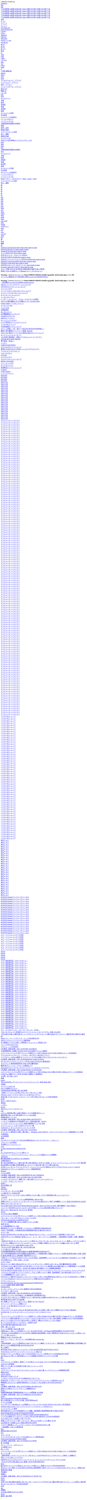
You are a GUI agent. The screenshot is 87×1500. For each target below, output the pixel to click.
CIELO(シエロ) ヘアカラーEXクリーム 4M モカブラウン (21, 1095)
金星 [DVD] (5, 1224)
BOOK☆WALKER (7, 361)
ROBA (3, 1390)
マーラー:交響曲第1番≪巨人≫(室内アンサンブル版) (19, 1222)
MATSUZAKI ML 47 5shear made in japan (15, 249)
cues (2, 232)
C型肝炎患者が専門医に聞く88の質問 (14, 1090)
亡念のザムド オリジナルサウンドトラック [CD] (18, 1128)
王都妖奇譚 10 (6, 1161)
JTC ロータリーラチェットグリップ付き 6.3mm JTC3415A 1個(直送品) (25, 1061)
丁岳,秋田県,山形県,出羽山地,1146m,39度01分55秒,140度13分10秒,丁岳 (25, 9)
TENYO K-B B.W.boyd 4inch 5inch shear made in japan (19, 247)
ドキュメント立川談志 (9, 1142)
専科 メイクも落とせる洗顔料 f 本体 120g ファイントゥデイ (22, 1366)
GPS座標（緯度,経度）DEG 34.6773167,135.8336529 (19, 1130)
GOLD (3, 1212)
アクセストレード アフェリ (11, 80)
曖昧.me (3, 91)
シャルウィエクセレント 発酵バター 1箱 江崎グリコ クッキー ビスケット (27, 1179)
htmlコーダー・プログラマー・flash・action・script (18, 179)
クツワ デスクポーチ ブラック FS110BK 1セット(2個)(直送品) (22, 1437)
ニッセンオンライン (8, 297)
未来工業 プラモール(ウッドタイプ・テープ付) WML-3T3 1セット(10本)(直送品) (29, 1097)
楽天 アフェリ (6, 84)
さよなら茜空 (5, 1173)
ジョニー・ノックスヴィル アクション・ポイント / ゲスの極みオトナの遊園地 (28, 1155)
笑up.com (4, 89)
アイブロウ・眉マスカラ (9, 1291)
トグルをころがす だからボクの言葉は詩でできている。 (21, 1378)
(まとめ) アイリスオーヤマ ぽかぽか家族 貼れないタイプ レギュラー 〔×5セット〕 (30, 1140)
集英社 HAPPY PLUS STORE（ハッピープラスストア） (20, 349)
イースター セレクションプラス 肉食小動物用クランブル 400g (23, 1123)
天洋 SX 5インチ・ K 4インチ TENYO (14, 255)
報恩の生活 (5, 1372)
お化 (2, 1146)
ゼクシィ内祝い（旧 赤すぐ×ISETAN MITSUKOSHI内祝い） (22, 329)
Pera (2, 1429)
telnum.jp (4, 35)
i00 (2, 230)
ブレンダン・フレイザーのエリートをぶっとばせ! (18, 1218)
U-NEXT (4, 370)
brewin (3, 1107)
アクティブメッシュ (8, 1281)
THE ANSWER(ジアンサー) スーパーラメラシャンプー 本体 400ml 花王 (26, 1082)
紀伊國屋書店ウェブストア (10, 314)
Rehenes (3, 1171)
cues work (4, 221)
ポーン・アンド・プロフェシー (12, 1445)
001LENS (4, 375)
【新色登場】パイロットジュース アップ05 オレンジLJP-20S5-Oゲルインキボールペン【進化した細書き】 (38, 1455)
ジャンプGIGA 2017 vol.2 (9, 1044)
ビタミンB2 (5, 1232)
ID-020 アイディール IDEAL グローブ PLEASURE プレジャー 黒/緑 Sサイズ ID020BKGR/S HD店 (35, 1354)
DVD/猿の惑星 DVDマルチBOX (12, 1492)
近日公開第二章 (6, 1185)
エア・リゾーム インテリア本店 (12, 935)
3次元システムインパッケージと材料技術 (15, 1040)
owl (2, 64)
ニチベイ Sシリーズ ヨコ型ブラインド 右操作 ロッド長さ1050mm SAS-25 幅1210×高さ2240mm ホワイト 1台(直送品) (42, 1216)
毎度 (2, 125)
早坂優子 (4, 1472)
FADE (3, 1099)
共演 (2, 1486)
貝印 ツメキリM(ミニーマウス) (12, 1457)
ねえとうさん (5, 1308)
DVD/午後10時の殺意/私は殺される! (13, 1325)
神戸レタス (5, 840)
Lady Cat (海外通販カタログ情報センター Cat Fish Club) (20, 301)
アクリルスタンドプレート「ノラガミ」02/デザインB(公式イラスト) (25, 1055)
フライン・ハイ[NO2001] (9, 1047)
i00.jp (2, 75)
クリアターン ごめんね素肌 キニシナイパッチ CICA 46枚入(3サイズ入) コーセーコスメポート (34, 1057)
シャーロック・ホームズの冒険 (12, 1191)
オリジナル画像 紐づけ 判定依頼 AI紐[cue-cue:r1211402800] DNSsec (24, 277)
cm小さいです (6, 1368)
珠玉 (2, 51)
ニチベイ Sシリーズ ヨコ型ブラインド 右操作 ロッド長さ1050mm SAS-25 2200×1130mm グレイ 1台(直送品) (38, 1451)
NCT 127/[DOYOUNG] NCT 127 (25, 1414)
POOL (3, 1480)
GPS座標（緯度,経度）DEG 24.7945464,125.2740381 (19, 1441)
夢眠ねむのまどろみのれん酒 (11, 1337)
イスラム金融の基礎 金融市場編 (12, 1285)
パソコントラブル (7, 121)
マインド (4, 23)
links (2, 142)
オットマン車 (5, 1453)
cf (1, 69)
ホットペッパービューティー (11, 335)
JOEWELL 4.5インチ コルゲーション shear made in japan (20, 265)
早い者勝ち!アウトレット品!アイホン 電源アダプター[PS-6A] (22, 1301)
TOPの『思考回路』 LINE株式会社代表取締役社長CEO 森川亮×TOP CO (26, 1230)
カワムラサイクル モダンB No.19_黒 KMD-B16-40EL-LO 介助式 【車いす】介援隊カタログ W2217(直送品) (38, 1310)
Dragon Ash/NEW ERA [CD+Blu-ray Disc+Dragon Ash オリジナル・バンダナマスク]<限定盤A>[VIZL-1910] (37, 1234)
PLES (2, 1478)
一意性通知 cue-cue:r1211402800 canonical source (17, 282)
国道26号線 (5, 130)
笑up (2, 241)
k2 (1, 53)
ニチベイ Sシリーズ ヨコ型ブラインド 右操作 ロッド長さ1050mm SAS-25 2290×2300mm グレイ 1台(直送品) (38, 1053)
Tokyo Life (4, 382)
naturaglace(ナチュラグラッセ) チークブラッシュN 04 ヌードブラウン (25, 1068)
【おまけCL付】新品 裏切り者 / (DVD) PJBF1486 (18, 1247)
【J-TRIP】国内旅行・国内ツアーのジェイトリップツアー (21, 337)
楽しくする (5, 1449)
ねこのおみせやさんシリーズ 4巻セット (15, 1152)
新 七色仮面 (5, 1443)
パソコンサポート (7, 119)
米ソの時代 (5, 1347)
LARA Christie (5, 371)
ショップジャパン (7, 373)
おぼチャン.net (6, 40)
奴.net (3, 47)
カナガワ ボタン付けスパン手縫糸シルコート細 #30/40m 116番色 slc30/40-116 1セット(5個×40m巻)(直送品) (38, 1297)
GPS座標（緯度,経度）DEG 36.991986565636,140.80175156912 (22, 1059)
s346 (2, 55)
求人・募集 (5, 134)
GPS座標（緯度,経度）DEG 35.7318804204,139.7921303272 (21, 1394)
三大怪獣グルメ (6, 1447)
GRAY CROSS (6, 1374)
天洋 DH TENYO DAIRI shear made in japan (15, 257)
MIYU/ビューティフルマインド (12, 1109)
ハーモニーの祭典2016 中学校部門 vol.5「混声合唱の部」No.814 (23, 1121)
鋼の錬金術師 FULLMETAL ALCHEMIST (15, 1158)
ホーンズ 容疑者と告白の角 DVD (12, 1329)
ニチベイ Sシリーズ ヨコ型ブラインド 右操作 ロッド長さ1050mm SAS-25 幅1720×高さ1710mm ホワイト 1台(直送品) (42, 1316)
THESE (3, 1187)
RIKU (3, 1384)
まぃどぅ (4, 26)
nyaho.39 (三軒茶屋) (8, 1364)
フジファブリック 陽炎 (9, 1409)
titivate (3, 951)
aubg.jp (3, 73)
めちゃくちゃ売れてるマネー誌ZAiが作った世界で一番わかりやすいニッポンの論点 (31, 1320)
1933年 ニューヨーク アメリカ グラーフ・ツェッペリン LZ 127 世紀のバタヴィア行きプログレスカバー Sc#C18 (40, 1167)
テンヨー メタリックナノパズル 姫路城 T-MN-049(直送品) (21, 1289)
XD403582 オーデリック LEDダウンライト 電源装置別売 (21, 1169)
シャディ (4, 343)
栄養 (2, 1078)
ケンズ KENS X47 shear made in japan (13, 253)
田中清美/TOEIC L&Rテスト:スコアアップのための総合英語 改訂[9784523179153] (29, 1349)
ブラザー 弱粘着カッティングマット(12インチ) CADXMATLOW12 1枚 (25, 1425)
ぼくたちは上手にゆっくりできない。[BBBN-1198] (19, 1322)
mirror (3, 1080)
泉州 (2, 102)
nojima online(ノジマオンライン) (12, 303)
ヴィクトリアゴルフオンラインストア (14, 293)
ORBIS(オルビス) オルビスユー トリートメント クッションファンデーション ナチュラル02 (33, 1460)
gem (2, 62)
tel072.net (4, 38)
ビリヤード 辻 (6, 138)
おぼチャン (5, 226)
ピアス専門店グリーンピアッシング (13, 322)
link (2, 5)
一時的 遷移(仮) (6, 71)
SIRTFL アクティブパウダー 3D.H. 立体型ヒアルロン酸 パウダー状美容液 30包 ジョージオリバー (35, 1195)
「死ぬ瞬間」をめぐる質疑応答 (12, 1427)
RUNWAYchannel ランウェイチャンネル (15, 897)
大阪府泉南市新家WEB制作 (10, 123)
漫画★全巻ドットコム (9, 1117)
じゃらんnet (5, 308)
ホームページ (5, 98)
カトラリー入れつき (8, 1086)
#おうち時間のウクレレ (9, 1088)
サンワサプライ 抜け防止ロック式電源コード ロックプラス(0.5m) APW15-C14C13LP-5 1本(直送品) (35, 1404)
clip (2, 1488)
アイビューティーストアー (10, 420)
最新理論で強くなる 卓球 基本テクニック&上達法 (18, 1115)
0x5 (2, 237)
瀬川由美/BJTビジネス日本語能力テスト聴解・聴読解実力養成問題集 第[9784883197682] (32, 1411)
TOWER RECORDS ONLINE (10, 339)
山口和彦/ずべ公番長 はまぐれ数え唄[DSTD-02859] (19, 1423)
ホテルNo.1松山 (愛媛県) (9, 1214)
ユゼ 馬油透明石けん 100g (10, 1226)
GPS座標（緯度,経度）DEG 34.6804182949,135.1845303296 (21, 1070)
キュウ (3, 21)
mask (2, 67)
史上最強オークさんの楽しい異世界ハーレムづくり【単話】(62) (23, 1042)
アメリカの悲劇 (6, 1402)
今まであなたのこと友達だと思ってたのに (16, 1418)
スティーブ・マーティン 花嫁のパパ (14, 1304)
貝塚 (2, 107)
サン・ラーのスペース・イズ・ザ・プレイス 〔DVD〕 (20, 1030)
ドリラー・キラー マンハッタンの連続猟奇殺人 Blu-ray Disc (22, 1199)
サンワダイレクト (7, 365)
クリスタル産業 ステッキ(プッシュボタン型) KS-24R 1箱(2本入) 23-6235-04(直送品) (30, 1416)
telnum (3, 224)
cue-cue (3, 234)
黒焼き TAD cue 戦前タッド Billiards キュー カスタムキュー (22, 271)
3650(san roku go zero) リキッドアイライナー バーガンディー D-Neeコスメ (27, 1406)
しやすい (4, 1105)
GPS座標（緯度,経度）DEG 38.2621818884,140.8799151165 (21, 1386)
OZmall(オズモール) (8, 316)
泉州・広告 (5, 128)
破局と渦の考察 (6, 1496)
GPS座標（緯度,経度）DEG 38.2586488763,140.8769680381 (21, 1293)
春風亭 (3, 1474)
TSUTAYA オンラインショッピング (13, 287)
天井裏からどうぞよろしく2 (11, 1144)
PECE (3, 1494)
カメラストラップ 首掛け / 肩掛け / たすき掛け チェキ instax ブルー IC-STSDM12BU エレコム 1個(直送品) (38, 1362)
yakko (3, 58)
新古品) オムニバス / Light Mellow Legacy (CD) (17, 1245)
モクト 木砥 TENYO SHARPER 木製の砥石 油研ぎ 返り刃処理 (22, 269)
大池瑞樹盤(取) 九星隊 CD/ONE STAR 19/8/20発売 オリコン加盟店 (24, 1051)
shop (2, 76)
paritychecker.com (7, 29)
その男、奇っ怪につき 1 (9, 1076)
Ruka (2, 1360)
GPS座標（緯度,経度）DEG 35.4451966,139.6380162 (19, 1049)
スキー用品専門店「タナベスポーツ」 (14, 961)
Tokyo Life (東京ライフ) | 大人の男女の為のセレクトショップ (22, 333)
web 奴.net (4, 42)
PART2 (3, 1183)
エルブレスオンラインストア (11, 359)
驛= (2, 1358)
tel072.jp (3, 37)
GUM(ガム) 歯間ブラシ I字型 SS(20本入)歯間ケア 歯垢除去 (21, 1074)
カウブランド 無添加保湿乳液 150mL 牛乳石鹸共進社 (19, 1063)
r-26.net (3, 31)
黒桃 (2, 1138)
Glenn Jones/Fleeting (14, 1439)
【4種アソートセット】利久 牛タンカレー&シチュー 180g (21, 1092)
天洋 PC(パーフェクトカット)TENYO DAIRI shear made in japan (23, 259)
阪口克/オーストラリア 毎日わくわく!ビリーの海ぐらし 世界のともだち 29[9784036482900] (33, 1466)
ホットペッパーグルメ (9, 320)
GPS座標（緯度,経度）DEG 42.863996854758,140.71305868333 (22, 1175)
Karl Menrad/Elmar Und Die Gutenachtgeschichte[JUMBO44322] (22, 1283)
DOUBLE (4, 1189)
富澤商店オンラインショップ (11, 368)
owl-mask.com (5, 28)
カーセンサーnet (6, 305)
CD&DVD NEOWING (8, 345)
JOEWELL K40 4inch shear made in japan (14, 263)
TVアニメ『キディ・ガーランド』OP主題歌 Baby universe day (22, 1339)
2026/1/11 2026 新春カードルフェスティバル (16, 140)
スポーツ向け (5, 1262)
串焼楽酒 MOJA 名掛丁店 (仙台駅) (13, 1299)
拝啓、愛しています (8, 1327)
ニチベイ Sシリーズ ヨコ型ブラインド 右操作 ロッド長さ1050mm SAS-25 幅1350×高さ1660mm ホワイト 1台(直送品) (42, 1072)
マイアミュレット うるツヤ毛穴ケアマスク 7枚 (17, 1125)
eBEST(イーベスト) (7, 318)
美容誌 (3, 1103)
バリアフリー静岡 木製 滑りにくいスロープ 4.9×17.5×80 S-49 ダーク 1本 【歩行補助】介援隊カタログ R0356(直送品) (42, 1318)
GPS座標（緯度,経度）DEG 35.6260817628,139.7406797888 (21, 1177)
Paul (2, 1341)
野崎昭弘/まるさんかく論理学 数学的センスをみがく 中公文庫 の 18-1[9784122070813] (31, 1382)
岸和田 (3, 104)
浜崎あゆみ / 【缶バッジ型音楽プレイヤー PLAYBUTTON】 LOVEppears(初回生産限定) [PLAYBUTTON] (37, 1331)
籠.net (3, 44)
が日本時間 (5, 1136)
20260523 (4, 3)
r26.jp (3, 33)
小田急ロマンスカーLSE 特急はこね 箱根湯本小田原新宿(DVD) (23, 1295)
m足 (2, 1111)
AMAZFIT (4, 1157)
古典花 (3, 1084)
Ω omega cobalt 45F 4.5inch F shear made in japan (17, 267)
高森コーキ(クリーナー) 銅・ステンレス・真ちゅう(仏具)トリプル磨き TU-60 (28, 1421)
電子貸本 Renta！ (7, 341)
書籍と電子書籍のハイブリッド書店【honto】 (17, 331)
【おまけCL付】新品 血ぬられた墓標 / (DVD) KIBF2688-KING (23, 1462)
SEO (2, 96)
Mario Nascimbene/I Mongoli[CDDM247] (14, 1398)
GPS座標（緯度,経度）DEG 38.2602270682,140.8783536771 (21, 1119)
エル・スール (5, 1435)
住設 (2, 19)
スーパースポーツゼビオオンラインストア (16, 291)
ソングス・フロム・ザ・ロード (12, 1181)
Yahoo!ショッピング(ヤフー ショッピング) (16, 284)
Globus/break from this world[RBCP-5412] (15, 1220)
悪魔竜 (3, 1490)
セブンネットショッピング (10, 295)
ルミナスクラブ (6, 357)
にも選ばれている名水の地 (10, 1193)
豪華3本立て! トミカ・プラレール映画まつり (17, 1065)
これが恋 (4, 1197)
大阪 (2, 100)
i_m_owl (3, 60)
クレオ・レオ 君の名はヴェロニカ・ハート (16, 1306)
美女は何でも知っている (9, 1376)
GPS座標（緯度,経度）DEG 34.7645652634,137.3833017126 (21, 1476)
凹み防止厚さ (5, 1287)
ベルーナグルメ (6, 353)
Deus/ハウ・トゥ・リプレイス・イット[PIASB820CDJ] (20, 1038)
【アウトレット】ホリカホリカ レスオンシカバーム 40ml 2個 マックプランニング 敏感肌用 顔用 (35, 1370)
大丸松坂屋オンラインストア (11, 326)
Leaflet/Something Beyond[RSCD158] (13, 1148)
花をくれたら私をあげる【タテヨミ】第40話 (17, 1210)
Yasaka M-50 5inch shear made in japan (13, 251)
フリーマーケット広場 (9, 132)
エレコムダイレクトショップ (11, 347)
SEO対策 (4, 115)
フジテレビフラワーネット (10, 351)
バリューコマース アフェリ (11, 86)
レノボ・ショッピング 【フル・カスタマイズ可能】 (20, 299)
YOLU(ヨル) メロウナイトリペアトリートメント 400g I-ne (21, 1352)
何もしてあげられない (9, 1101)
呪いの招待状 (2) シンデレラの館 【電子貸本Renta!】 (19, 1400)
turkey (3, 65)
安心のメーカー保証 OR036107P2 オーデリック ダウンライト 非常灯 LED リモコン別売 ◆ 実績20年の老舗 (38, 1264)
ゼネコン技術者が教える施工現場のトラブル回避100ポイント (23, 1113)
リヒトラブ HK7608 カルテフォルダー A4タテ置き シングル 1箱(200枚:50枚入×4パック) (32, 1208)
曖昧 (2, 243)
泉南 (2, 111)
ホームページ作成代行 (9, 117)
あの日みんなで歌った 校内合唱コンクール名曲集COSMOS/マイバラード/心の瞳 (29, 1356)
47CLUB (4, 355)
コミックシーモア (7, 363)
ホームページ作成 (7, 113)
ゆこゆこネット (6, 312)
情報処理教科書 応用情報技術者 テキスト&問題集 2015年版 (22, 1392)
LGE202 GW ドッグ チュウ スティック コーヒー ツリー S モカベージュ (26, 1312)
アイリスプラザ (6, 289)
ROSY (3, 1396)
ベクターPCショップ (8, 324)
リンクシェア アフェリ (9, 82)
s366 (2, 56)
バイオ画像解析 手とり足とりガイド (14, 1274)
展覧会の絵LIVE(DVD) (9, 1431)
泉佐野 (3, 109)
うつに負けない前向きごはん (11, 1249)
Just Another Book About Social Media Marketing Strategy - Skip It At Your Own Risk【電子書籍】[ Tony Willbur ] (38, 1206)
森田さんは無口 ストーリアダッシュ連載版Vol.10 (18, 1388)
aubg (2, 235)
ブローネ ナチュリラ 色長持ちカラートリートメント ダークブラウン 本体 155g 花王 (30, 1032)
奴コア (3, 49)
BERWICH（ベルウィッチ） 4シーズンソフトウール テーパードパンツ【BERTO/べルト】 (33, 1380)
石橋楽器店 (5, 310)
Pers (2, 1433)
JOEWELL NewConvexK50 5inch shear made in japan (18, 261)
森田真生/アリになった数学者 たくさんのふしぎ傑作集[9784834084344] (26, 1228)
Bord (2, 1464)
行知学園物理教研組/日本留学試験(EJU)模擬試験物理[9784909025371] (25, 1251)
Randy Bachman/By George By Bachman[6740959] (17, 1413)
